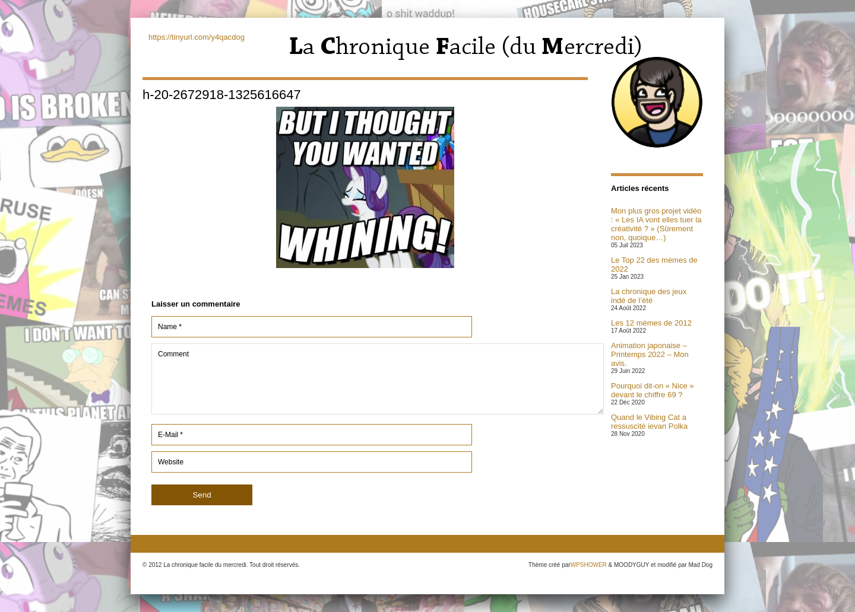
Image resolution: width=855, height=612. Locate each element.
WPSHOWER (589, 565)
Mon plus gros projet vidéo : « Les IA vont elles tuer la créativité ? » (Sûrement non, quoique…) (656, 224)
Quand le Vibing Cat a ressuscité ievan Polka (649, 422)
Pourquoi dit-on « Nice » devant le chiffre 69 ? (652, 390)
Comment (377, 379)
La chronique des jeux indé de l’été (648, 296)
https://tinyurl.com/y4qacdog (196, 37)
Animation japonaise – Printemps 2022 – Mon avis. (650, 354)
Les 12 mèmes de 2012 (651, 322)
